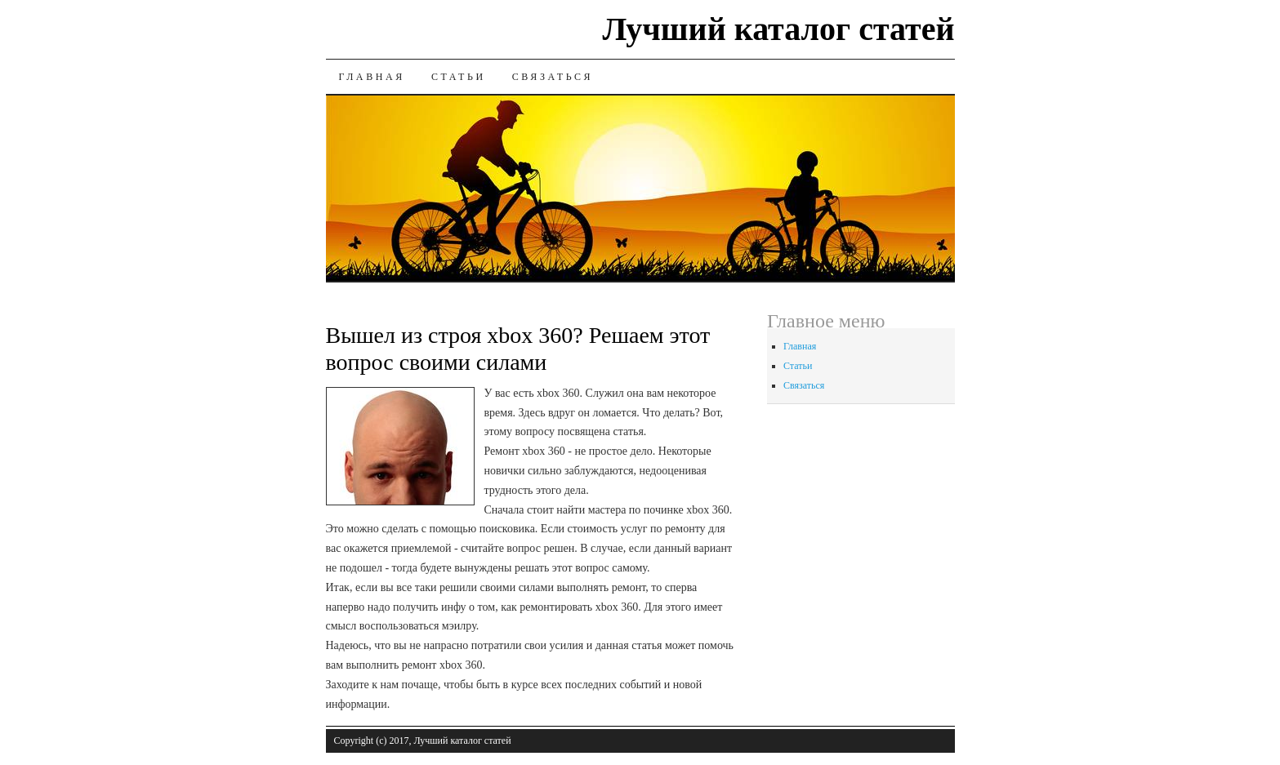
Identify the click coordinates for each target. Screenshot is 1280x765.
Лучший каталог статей (778, 29)
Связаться (552, 76)
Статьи (458, 76)
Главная (372, 76)
